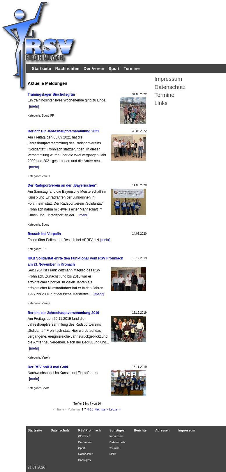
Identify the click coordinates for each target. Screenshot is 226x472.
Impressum (168, 79)
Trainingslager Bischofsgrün (51, 94)
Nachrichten (67, 68)
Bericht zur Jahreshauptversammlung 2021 (63, 131)
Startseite (41, 68)
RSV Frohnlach (89, 430)
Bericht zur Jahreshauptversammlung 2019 (63, 313)
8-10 (90, 409)
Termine (132, 68)
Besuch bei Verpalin (44, 234)
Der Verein (94, 68)
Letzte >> (115, 409)
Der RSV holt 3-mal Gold (48, 367)
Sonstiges (84, 460)
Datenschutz (170, 87)
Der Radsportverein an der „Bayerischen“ (62, 185)
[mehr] (34, 106)
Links (160, 103)
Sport (114, 68)
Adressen (162, 430)
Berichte (140, 430)
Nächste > (101, 409)
